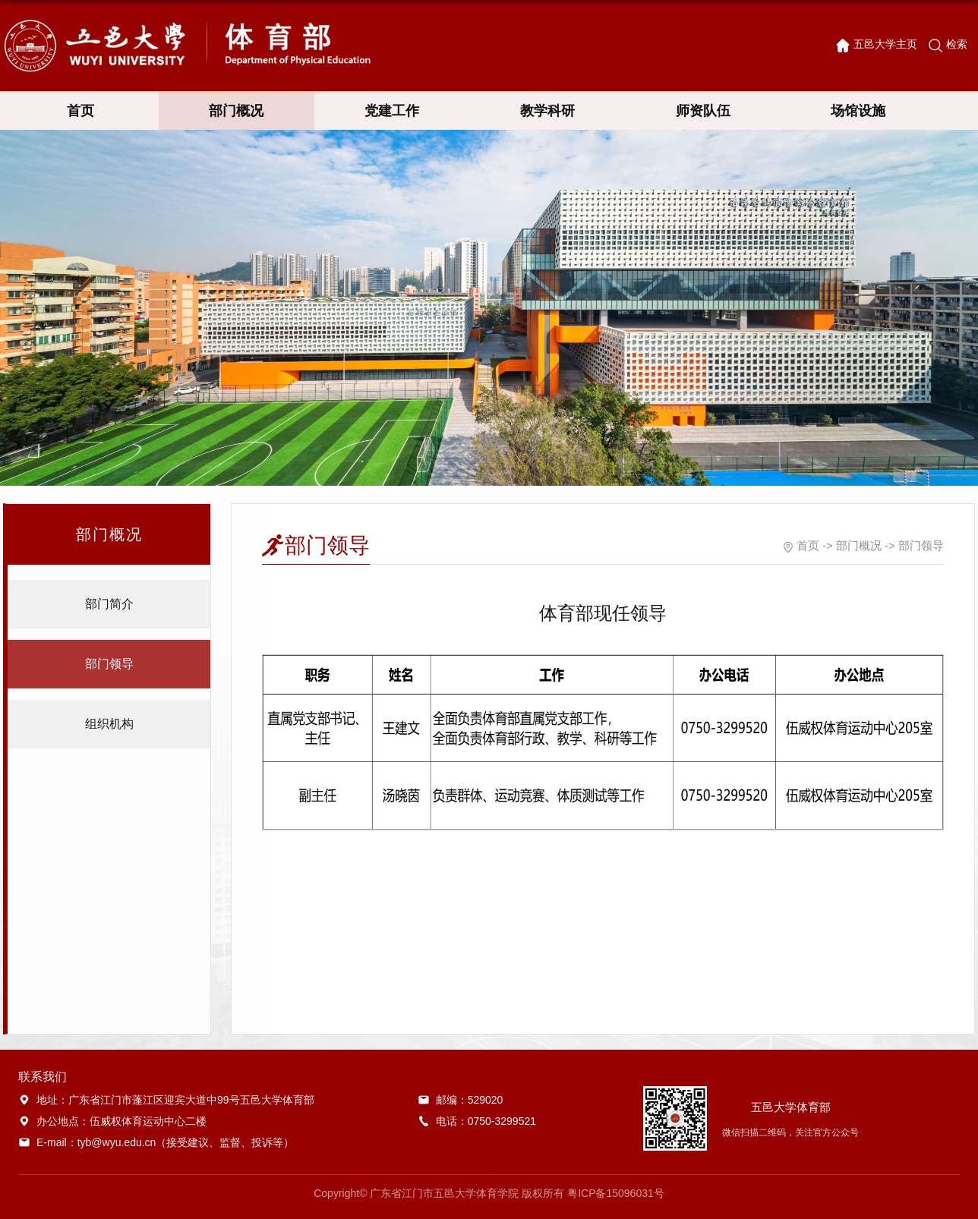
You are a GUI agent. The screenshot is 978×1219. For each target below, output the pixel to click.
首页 (80, 110)
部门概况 (236, 110)
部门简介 (109, 603)
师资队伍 (703, 110)
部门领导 (109, 663)
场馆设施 (858, 110)
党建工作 (391, 110)
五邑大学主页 (885, 44)
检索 (956, 44)
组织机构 (109, 723)
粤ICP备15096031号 (615, 1193)
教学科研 (547, 110)
